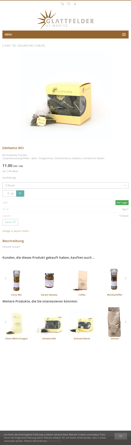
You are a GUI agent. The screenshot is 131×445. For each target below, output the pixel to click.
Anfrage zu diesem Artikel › (16, 230)
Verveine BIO (49, 338)
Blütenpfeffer (114, 294)
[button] (5, 278)
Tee (14, 45)
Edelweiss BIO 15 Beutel (31, 45)
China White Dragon (16, 338)
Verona (115, 338)
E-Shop (6, 45)
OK (120, 436)
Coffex (81, 294)
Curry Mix (16, 294)
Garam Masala (49, 294)
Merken (10, 222)
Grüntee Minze (82, 338)
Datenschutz (54, 440)
